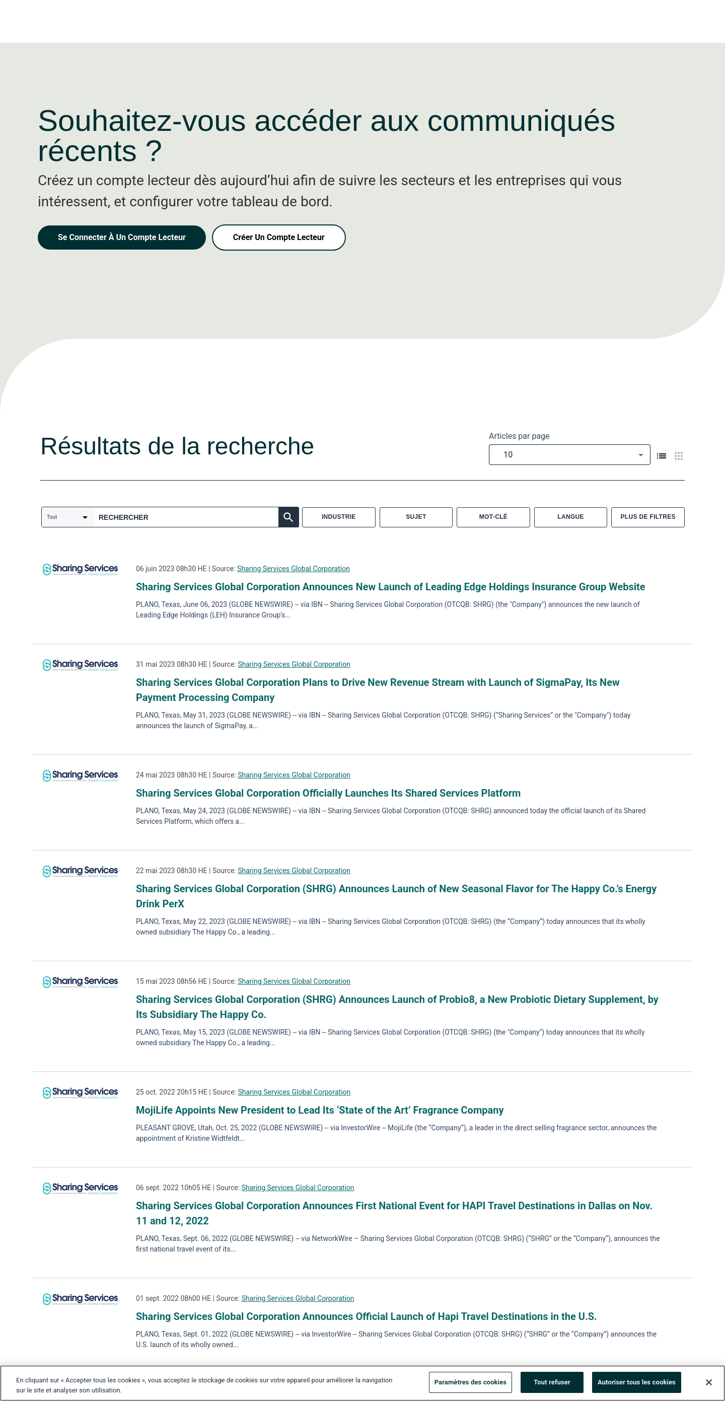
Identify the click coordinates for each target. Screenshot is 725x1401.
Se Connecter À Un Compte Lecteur (122, 237)
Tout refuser (552, 1383)
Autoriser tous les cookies (637, 1383)
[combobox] (569, 454)
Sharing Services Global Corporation (293, 569)
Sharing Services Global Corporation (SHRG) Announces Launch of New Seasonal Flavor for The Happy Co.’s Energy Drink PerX (396, 896)
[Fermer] (709, 1384)
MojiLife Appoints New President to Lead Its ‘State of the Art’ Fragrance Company (319, 1110)
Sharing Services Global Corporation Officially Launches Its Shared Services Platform (328, 793)
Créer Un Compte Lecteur (279, 237)
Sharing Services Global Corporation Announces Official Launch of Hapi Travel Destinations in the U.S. (366, 1316)
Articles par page (519, 436)
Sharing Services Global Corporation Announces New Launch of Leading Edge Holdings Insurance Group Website (390, 587)
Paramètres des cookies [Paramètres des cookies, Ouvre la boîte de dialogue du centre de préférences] (470, 1383)
